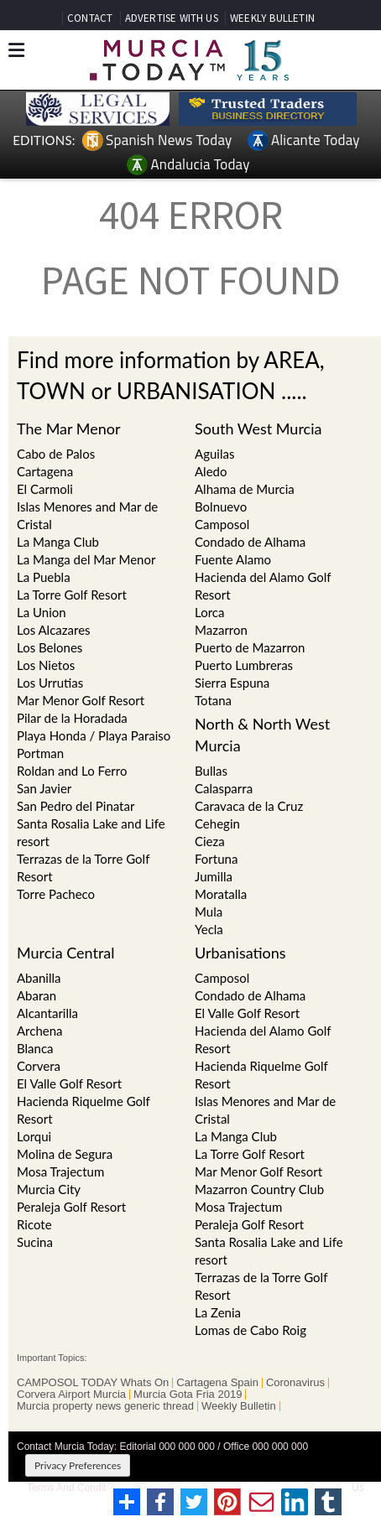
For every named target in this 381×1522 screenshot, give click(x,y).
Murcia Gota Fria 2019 (187, 1395)
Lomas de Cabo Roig (250, 1330)
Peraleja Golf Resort (71, 1206)
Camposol (222, 977)
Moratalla (221, 893)
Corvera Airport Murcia (71, 1395)
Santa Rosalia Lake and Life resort (91, 832)
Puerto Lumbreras (244, 665)
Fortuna (216, 858)
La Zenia (218, 1312)
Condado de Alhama (250, 995)
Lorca (209, 612)
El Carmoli (45, 488)
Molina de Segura (64, 1153)
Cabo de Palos (56, 453)
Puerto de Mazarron (250, 647)
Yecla (209, 929)
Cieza (210, 841)
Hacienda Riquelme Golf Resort (83, 1109)
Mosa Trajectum (60, 1171)
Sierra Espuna (232, 682)
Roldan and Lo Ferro (72, 770)
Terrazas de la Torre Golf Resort (83, 867)
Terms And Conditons (75, 1487)
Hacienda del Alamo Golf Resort (263, 585)
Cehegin (217, 823)
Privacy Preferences (77, 1465)
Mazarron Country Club (259, 1189)
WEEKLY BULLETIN (272, 18)
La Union (41, 612)
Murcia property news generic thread (105, 1406)
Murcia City (49, 1189)
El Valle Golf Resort (69, 1083)
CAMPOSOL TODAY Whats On (93, 1383)
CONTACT (89, 18)
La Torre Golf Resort (72, 594)
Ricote (34, 1224)
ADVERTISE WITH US (171, 18)
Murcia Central (66, 952)
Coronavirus (295, 1383)
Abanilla (39, 977)
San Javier (44, 788)
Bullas (211, 770)
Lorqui (34, 1136)
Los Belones (49, 647)
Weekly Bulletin (238, 1406)
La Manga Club (58, 541)
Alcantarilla (47, 1013)
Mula (208, 911)
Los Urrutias (50, 682)
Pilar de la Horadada (72, 717)
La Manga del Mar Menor (86, 559)
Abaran (36, 995)
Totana (213, 700)
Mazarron (221, 629)
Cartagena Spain (217, 1383)
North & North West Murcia (262, 734)
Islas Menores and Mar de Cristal (87, 515)
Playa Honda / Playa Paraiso (93, 735)
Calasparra (224, 788)
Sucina (35, 1241)
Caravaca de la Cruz (249, 805)
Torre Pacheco (56, 893)
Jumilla (213, 876)
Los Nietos (46, 665)
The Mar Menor (69, 428)
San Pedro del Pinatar (75, 805)
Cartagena (45, 471)
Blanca (35, 1048)
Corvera (38, 1065)
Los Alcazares (54, 629)
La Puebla (43, 576)
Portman (40, 753)
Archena (40, 1030)
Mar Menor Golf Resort (80, 700)
